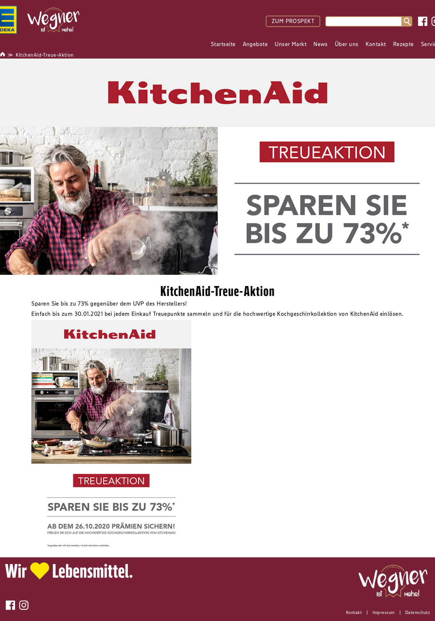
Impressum (384, 612)
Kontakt (354, 612)
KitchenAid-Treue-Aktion (45, 55)
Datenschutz (417, 612)
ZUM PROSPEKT (293, 21)
